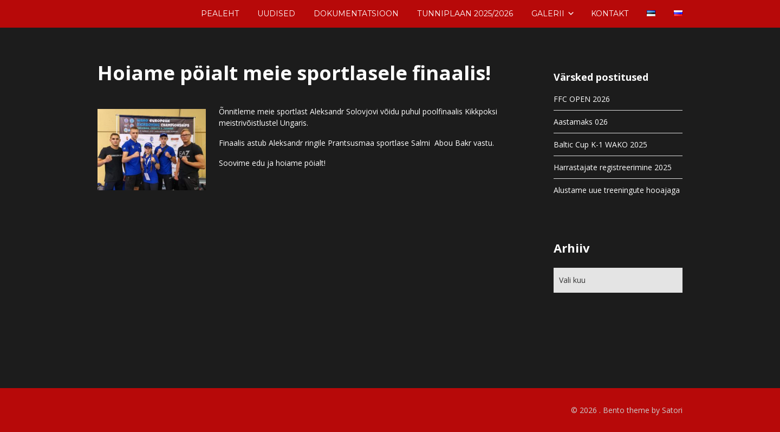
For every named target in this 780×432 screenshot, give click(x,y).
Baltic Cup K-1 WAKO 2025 (600, 144)
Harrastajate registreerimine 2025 (613, 167)
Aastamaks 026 (581, 122)
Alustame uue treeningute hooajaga (617, 190)
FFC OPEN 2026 (582, 99)
